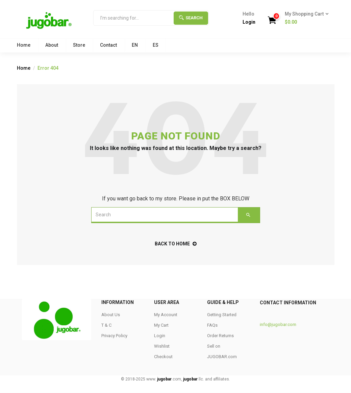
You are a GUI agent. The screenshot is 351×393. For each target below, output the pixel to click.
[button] (304, 18)
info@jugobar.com (278, 324)
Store (79, 45)
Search (191, 17)
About (51, 45)
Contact (108, 45)
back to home (176, 243)
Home (23, 45)
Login (249, 22)
